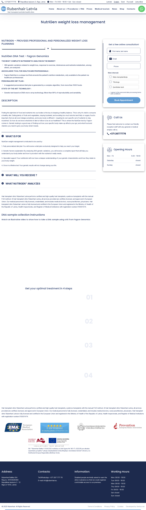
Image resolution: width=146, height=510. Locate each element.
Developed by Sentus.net (135, 506)
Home (51, 9)
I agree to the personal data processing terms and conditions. (126, 93)
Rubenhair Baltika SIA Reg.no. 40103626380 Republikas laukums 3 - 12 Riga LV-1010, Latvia (11, 481)
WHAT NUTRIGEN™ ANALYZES (23, 183)
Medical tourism (102, 9)
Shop (122, 9)
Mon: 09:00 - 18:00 (118, 477)
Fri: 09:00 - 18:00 (117, 490)
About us (61, 9)
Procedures (73, 9)
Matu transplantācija (120, 77)
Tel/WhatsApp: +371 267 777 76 (50, 477)
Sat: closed (115, 493)
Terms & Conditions (95, 506)
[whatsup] (141, 9)
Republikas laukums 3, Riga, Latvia (32, 2)
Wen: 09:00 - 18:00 (118, 484)
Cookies (120, 506)
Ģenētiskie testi (118, 87)
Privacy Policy (109, 506)
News (114, 9)
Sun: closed (115, 496)
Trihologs (116, 82)
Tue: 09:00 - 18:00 (118, 480)
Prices (89, 9)
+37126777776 (10, 2)
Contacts (131, 9)
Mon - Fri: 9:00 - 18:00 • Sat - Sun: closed (65, 2)
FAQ (82, 9)
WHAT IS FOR (13, 136)
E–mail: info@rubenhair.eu (47, 480)
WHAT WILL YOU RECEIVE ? (21, 175)
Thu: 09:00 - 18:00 (118, 487)
